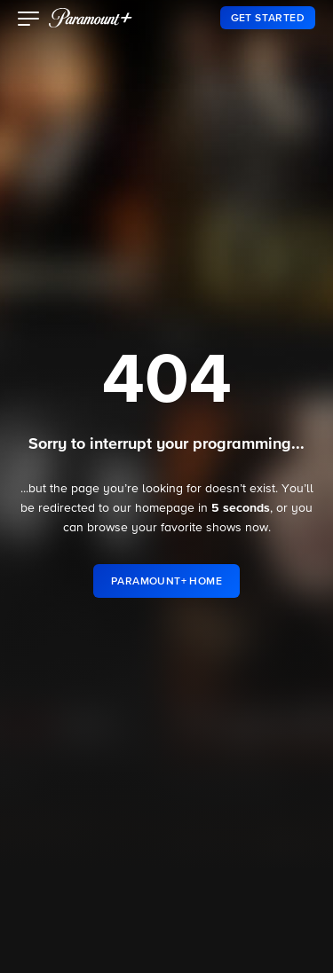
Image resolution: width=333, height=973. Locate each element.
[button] (29, 20)
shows (224, 528)
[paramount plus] (90, 17)
